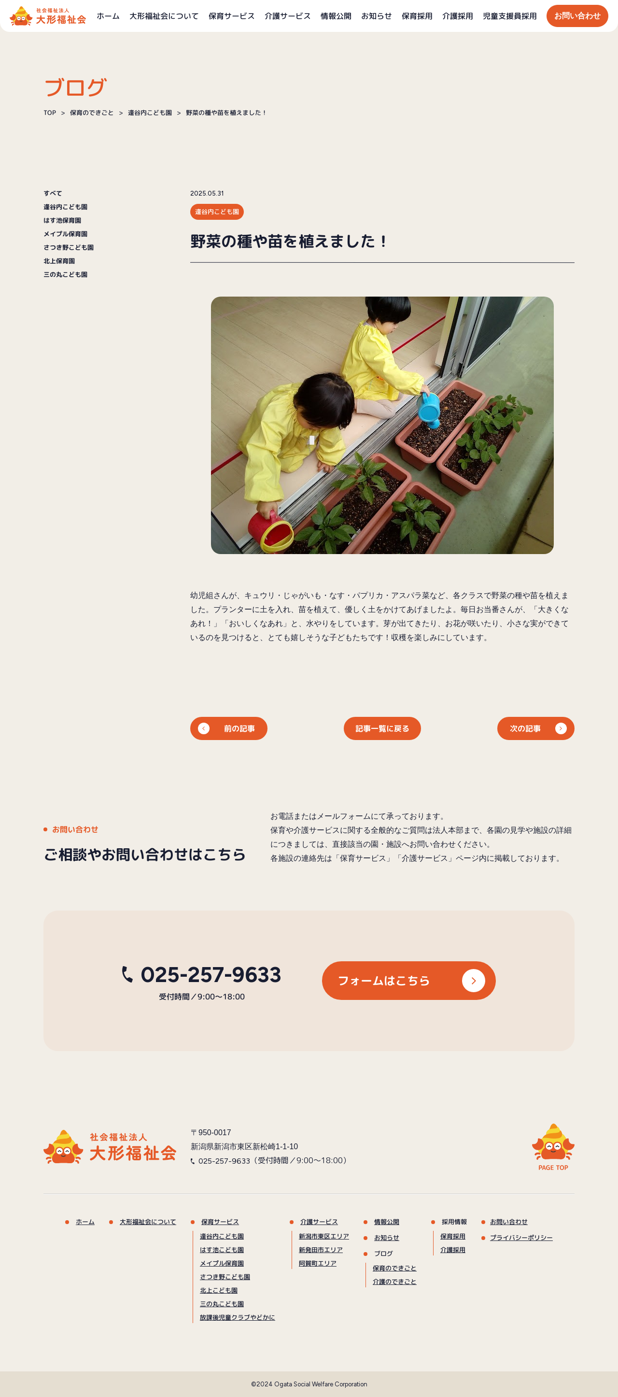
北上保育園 (59, 261)
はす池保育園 (62, 220)
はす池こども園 (222, 1249)
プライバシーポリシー (521, 1237)
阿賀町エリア (318, 1263)
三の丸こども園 (65, 274)
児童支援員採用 (510, 16)
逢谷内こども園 (65, 207)
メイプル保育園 (65, 234)
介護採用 (457, 16)
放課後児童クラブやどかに (237, 1317)
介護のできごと (395, 1281)
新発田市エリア (321, 1249)
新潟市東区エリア (324, 1236)
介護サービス (288, 16)
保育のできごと (395, 1268)
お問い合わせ (577, 16)
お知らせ (376, 16)
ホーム (108, 16)
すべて (52, 193)
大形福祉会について (164, 16)
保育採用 (417, 16)
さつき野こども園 (68, 247)
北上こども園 (219, 1290)
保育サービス (232, 16)
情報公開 (336, 16)
